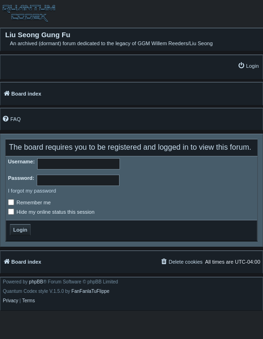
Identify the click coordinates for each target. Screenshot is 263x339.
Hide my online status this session (51, 212)
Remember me (29, 202)
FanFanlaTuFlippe (91, 291)
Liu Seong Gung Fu (37, 35)
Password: (21, 178)
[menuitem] (248, 65)
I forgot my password (32, 191)
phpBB (36, 282)
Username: (21, 161)
